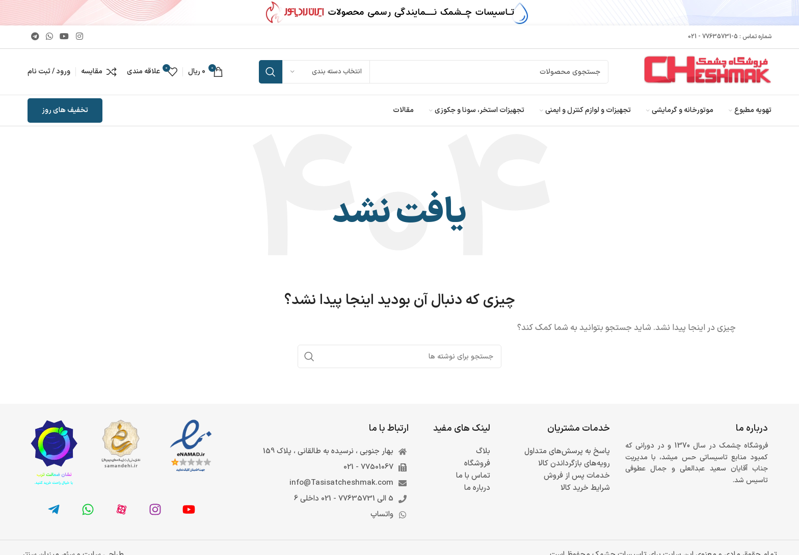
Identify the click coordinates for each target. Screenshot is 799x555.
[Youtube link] (64, 37)
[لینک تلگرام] (35, 37)
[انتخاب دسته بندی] (326, 72)
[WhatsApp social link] (50, 37)
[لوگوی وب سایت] (707, 71)
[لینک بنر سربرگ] (399, 12)
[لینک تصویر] (191, 446)
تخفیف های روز (65, 110)
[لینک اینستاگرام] (79, 37)
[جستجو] (433, 72)
